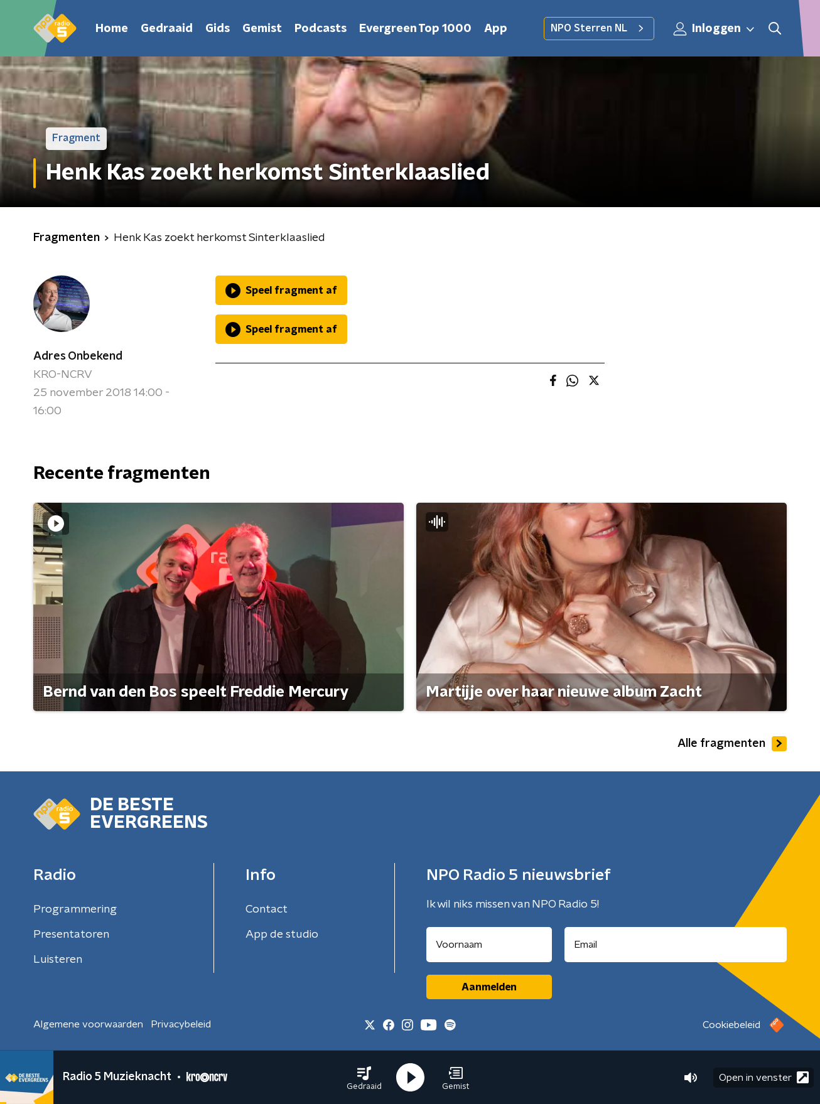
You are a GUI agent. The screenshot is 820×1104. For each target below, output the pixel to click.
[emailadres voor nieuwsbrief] (675, 944)
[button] (364, 1078)
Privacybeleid (181, 1024)
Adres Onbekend (77, 356)
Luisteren (57, 959)
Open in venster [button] (764, 1077)
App (495, 29)
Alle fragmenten (732, 743)
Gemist (262, 29)
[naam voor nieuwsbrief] (489, 944)
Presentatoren (71, 934)
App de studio (281, 934)
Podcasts (320, 29)
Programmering (75, 909)
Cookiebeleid (731, 1025)
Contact (266, 909)
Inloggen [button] (714, 29)
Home (111, 29)
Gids (217, 29)
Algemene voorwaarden (88, 1024)
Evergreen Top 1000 (415, 29)
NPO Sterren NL (599, 28)
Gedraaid (167, 29)
